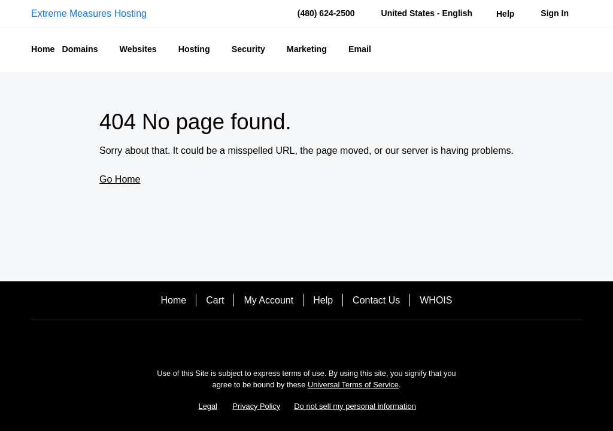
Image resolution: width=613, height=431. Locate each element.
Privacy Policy (257, 406)
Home (174, 300)
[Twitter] (323, 341)
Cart (215, 300)
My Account (268, 300)
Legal (208, 406)
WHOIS (436, 300)
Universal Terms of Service (353, 384)
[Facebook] (290, 341)
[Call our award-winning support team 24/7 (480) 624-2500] (505, 13)
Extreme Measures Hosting (89, 13)
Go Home (119, 179)
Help (323, 300)
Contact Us (376, 300)
